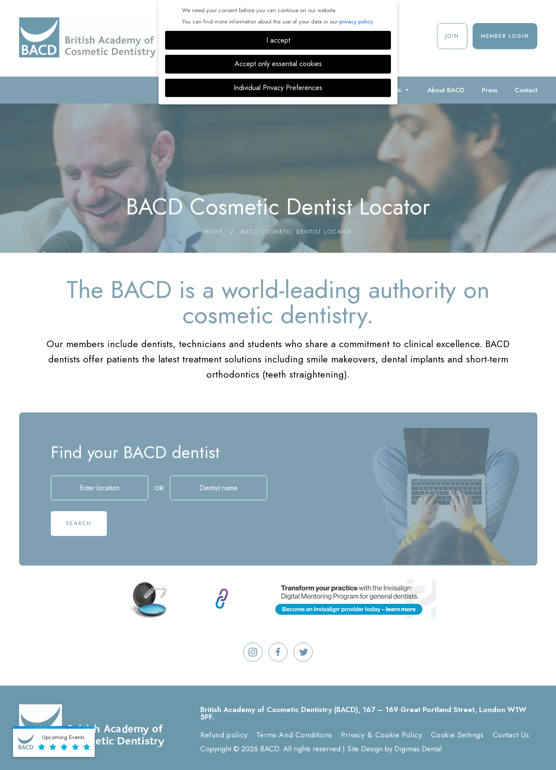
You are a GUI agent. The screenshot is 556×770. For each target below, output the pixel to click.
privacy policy (355, 21)
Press (489, 90)
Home (213, 232)
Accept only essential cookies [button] (278, 64)
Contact (526, 90)
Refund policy (224, 735)
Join (452, 36)
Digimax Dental (418, 748)
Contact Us (511, 735)
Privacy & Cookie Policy (381, 735)
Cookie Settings (457, 735)
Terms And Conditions (294, 735)
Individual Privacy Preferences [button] (278, 88)
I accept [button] (278, 40)
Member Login (505, 36)
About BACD (445, 90)
